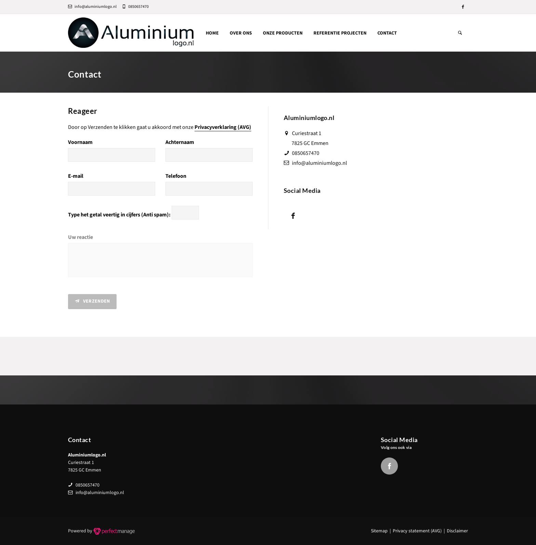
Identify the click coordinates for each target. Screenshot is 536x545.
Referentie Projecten (339, 33)
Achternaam (179, 142)
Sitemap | (382, 531)
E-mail (75, 176)
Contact (387, 33)
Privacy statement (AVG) (417, 531)
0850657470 (305, 153)
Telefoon (175, 176)
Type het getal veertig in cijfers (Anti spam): (119, 215)
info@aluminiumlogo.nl (92, 7)
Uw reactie (80, 239)
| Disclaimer (455, 531)
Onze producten (283, 33)
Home (212, 33)
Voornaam (80, 142)
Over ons (241, 33)
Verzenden (92, 303)
